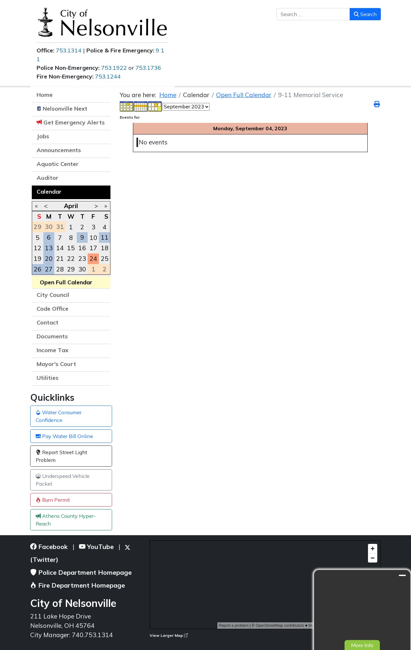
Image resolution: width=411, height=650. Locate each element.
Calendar (49, 191)
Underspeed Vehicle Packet (63, 480)
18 (105, 248)
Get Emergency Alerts (74, 122)
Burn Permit (53, 500)
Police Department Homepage (81, 572)
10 (93, 238)
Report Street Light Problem (61, 456)
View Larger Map (169, 635)
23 (82, 258)
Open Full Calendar (66, 282)
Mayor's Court (56, 364)
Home (45, 94)
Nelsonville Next (65, 108)
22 (71, 258)
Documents (52, 336)
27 (49, 269)
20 (49, 258)
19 (37, 258)
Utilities (47, 377)
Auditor (47, 177)
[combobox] (313, 14)
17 (93, 248)
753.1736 (148, 67)
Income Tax (52, 350)
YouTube (96, 547)
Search (365, 14)
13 (49, 248)
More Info (362, 645)
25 (105, 258)
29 (71, 269)
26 (37, 269)
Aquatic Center (58, 164)
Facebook (49, 547)
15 (71, 248)
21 (60, 258)
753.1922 (114, 67)
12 (37, 248)
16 (82, 248)
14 (60, 248)
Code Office (52, 308)
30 (82, 269)
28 (60, 269)
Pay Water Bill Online (64, 436)
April (71, 206)
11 (105, 237)
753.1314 (69, 50)
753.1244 (108, 76)
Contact (47, 322)
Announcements (59, 150)
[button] (102, 151)
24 (93, 258)
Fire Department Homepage (77, 585)
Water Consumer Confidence (59, 416)
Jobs (43, 136)
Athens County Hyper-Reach (66, 520)
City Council (53, 294)
